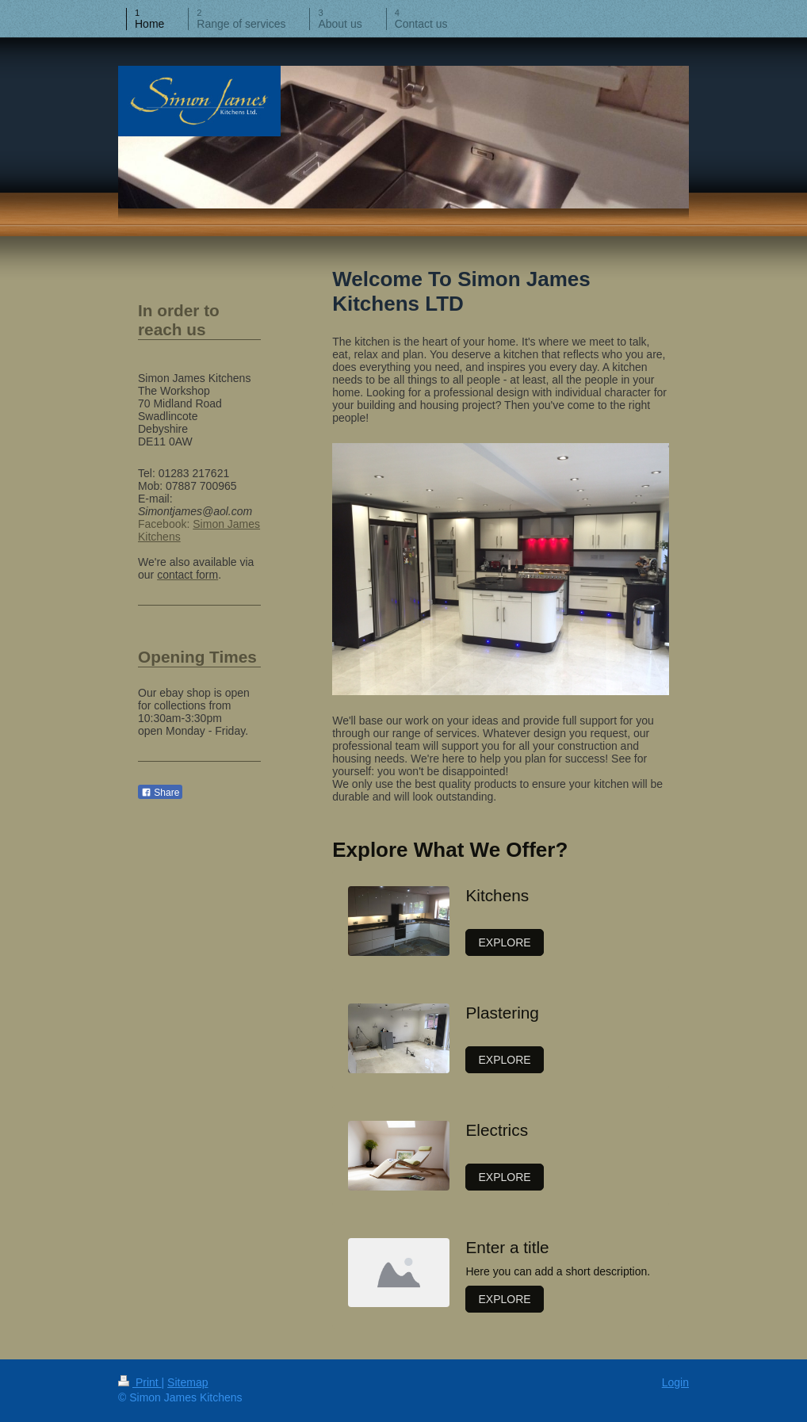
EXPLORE (504, 942)
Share (160, 792)
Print (140, 1382)
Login (675, 1382)
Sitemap (187, 1382)
